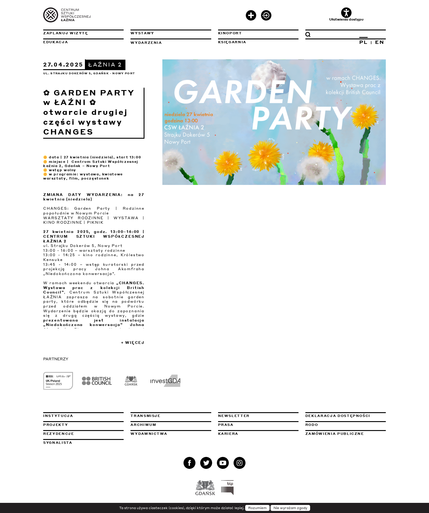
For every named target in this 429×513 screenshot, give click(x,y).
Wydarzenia (146, 43)
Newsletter (234, 416)
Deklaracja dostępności (337, 416)
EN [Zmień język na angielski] (379, 42)
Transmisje (170, 416)
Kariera (228, 434)
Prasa (226, 425)
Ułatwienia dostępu (346, 14)
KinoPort (230, 33)
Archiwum (143, 425)
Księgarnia (232, 42)
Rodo (311, 425)
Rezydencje (58, 434)
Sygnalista (57, 443)
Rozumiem (257, 508)
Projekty (55, 425)
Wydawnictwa (148, 434)
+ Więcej (132, 342)
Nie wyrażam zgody (290, 508)
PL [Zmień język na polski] (363, 42)
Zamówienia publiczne (345, 434)
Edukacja (55, 42)
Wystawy (142, 33)
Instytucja (58, 416)
